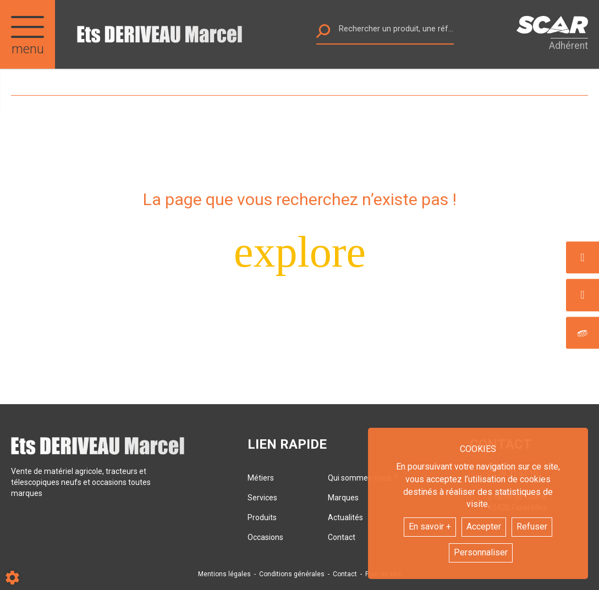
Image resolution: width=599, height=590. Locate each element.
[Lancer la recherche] (323, 33)
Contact (345, 574)
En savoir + (430, 526)
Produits (262, 517)
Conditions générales (292, 574)
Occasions (265, 537)
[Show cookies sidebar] (12, 578)
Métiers (261, 477)
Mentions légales (224, 574)
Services (262, 497)
